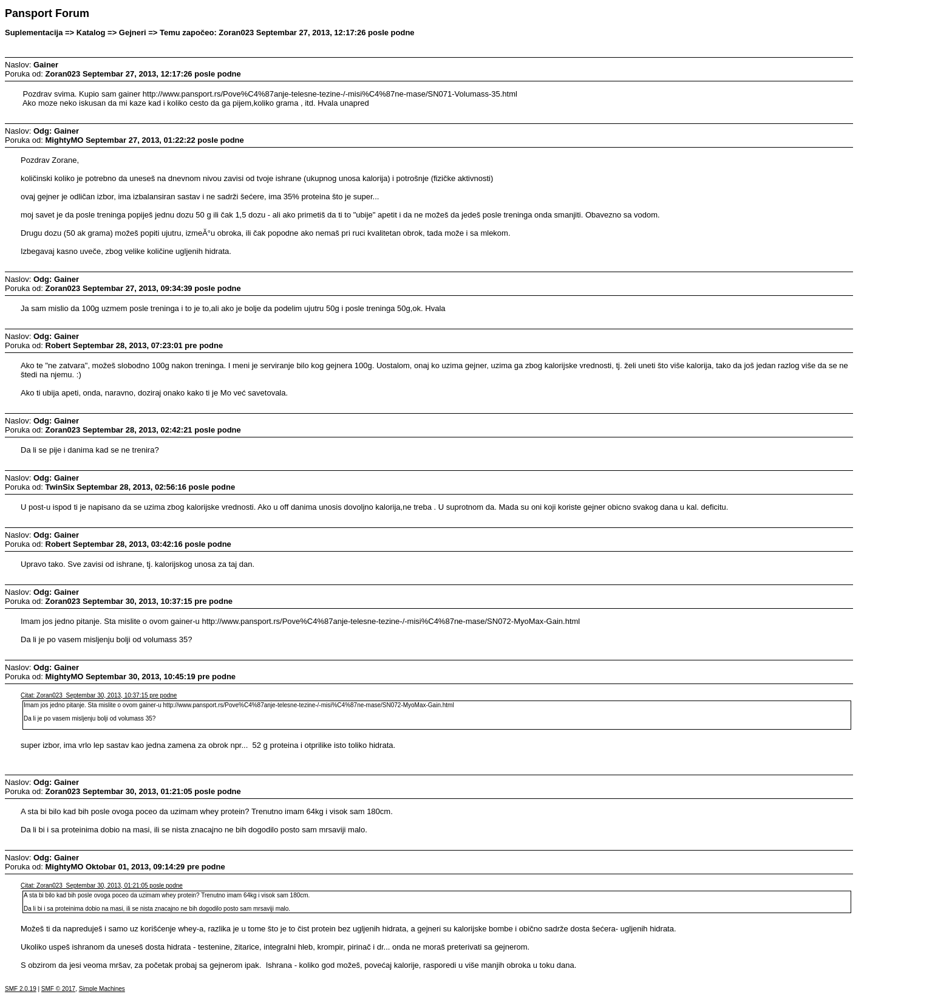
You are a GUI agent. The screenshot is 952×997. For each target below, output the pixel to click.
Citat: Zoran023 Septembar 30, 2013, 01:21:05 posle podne (102, 885)
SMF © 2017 (58, 988)
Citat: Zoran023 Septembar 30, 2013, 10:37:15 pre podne (99, 695)
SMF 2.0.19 (20, 988)
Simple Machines (102, 988)
